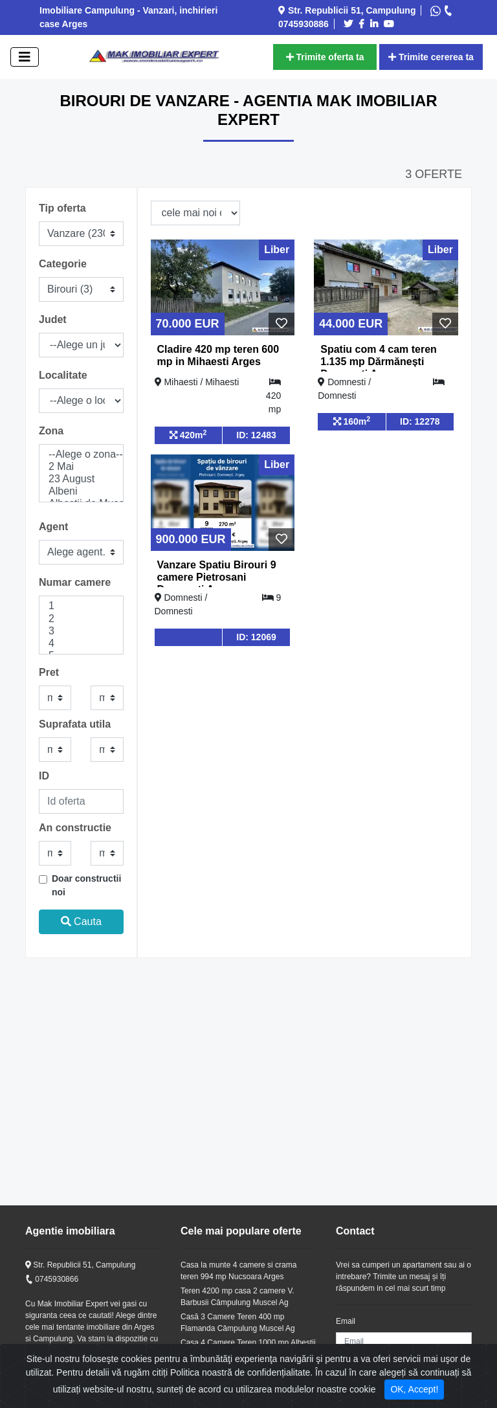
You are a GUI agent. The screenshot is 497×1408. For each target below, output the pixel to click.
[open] (24, 57)
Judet (53, 319)
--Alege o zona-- (81, 455)
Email (345, 1321)
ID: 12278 (419, 421)
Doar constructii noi (86, 885)
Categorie (63, 263)
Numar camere (75, 582)
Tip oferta (62, 208)
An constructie (75, 827)
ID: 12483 (256, 435)
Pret (49, 672)
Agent (53, 526)
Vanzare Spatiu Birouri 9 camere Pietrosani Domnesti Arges (216, 577)
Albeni (81, 492)
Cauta (81, 921)
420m (188, 434)
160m (352, 421)
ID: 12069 (256, 637)
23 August (81, 479)
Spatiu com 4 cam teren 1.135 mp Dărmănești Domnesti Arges (378, 361)
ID (44, 775)
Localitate (63, 375)
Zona (51, 430)
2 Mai (81, 467)
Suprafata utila (75, 724)
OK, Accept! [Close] (414, 1389)
